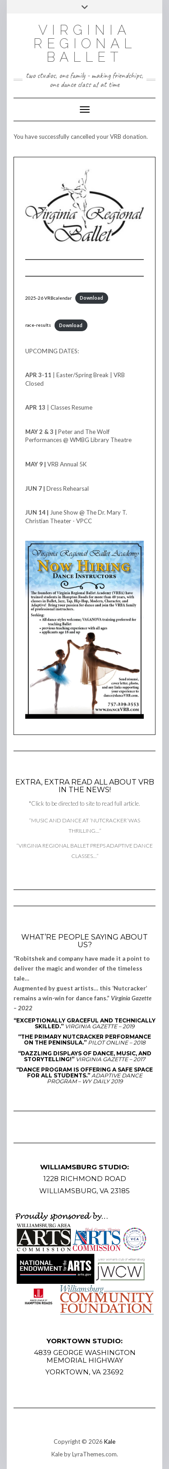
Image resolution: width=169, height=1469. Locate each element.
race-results (38, 325)
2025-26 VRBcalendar (48, 298)
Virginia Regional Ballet (84, 43)
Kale (109, 1441)
